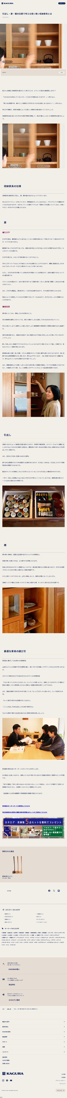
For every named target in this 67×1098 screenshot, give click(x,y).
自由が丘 (10, 932)
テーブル (51, 932)
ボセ (36, 942)
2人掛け (16, 935)
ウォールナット (6, 940)
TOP (3, 1009)
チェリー (14, 940)
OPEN (61, 72)
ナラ (29, 940)
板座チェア (5, 937)
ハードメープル (22, 940)
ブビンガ (13, 945)
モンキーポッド (6, 942)
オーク (33, 940)
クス (17, 942)
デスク (32, 937)
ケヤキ (26, 942)
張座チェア (13, 937)
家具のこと (8, 914)
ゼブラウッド (42, 942)
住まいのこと (8, 922)
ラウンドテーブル (24, 935)
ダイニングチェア (55, 935)
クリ (4, 945)
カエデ (62, 942)
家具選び (45, 932)
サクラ (31, 942)
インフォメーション (41, 922)
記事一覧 (9, 1009)
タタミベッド (45, 937)
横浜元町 (22, 932)
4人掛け (5, 935)
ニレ (8, 945)
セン (22, 942)
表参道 (4, 932)
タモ (38, 940)
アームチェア (21, 937)
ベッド (38, 937)
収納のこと (8, 919)
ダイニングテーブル (60, 932)
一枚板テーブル (39, 935)
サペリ (53, 940)
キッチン (52, 937)
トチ (13, 942)
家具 (39, 932)
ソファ (27, 937)
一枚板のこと (40, 914)
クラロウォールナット (53, 942)
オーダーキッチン (60, 937)
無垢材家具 (33, 932)
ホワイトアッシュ (46, 940)
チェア (47, 935)
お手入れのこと (9, 916)
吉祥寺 (16, 932)
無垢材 (27, 932)
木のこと (38, 916)
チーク (59, 940)
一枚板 (32, 935)
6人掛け (10, 935)
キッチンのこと (40, 919)
